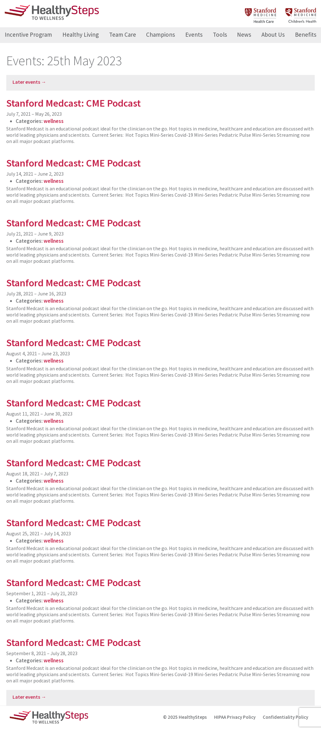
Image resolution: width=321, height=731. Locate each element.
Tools (220, 34)
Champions (160, 34)
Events (194, 34)
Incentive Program (28, 34)
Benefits (305, 34)
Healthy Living (80, 34)
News (244, 34)
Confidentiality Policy (285, 717)
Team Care (122, 34)
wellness (54, 121)
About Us (273, 34)
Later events (29, 82)
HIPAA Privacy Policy (234, 717)
